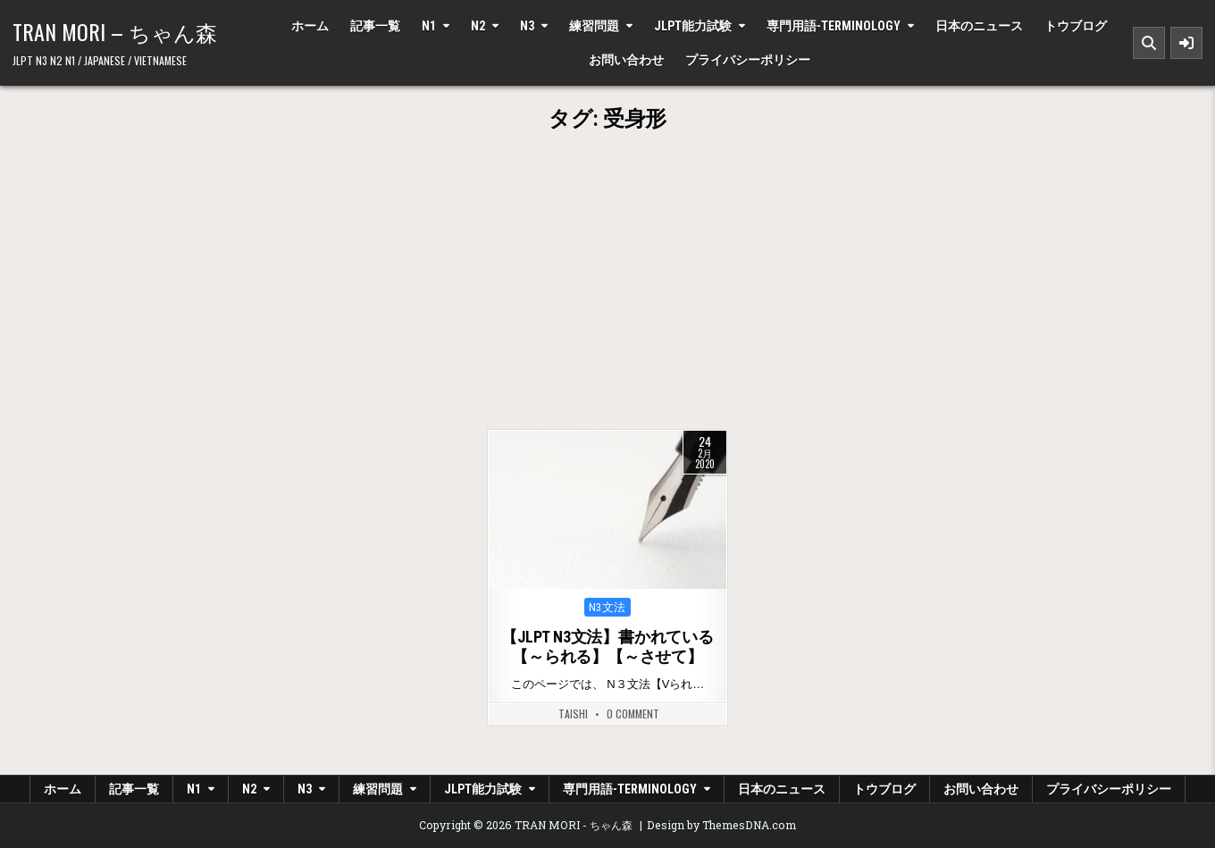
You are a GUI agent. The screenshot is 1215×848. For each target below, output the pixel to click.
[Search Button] (1149, 43)
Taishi (573, 714)
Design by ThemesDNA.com (721, 825)
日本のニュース (979, 26)
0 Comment (633, 714)
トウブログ (1075, 26)
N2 (478, 26)
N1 (429, 26)
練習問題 (594, 26)
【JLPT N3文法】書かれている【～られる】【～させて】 (607, 646)
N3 (527, 26)
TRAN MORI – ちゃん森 (115, 31)
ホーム (310, 26)
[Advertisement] (607, 295)
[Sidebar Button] (1186, 43)
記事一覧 (375, 26)
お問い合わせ (626, 60)
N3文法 (607, 607)
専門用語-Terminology (834, 26)
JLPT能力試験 (693, 26)
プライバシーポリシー (747, 60)
